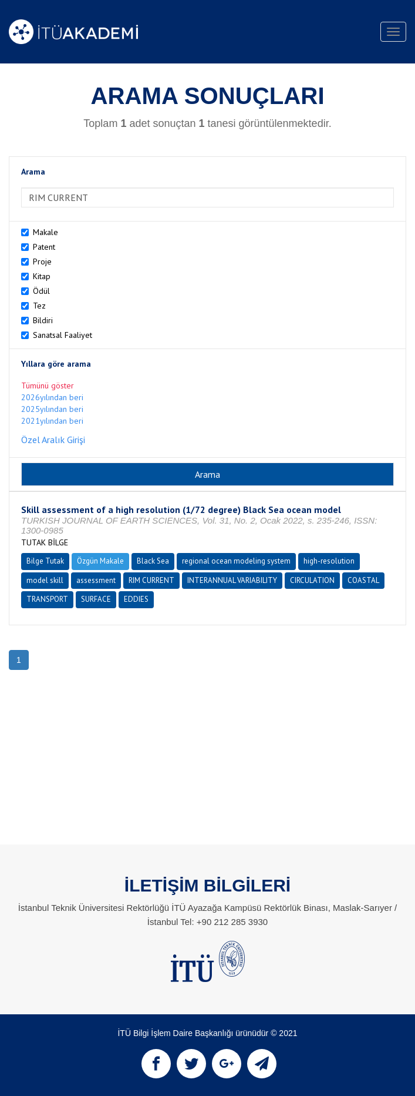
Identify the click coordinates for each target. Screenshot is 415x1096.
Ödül (41, 291)
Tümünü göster (47, 385)
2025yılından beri (52, 409)
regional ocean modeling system (236, 561)
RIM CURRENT (151, 580)
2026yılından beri (52, 397)
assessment (96, 580)
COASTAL (363, 580)
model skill (44, 580)
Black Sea (153, 561)
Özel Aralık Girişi (53, 439)
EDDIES (136, 599)
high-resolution (329, 561)
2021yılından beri (52, 420)
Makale (45, 232)
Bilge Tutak (45, 561)
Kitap (41, 276)
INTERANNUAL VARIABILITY (232, 580)
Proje (42, 261)
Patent (44, 247)
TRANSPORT (47, 599)
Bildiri (43, 320)
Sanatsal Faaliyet (62, 335)
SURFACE (96, 599)
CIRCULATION (312, 580)
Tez (39, 305)
